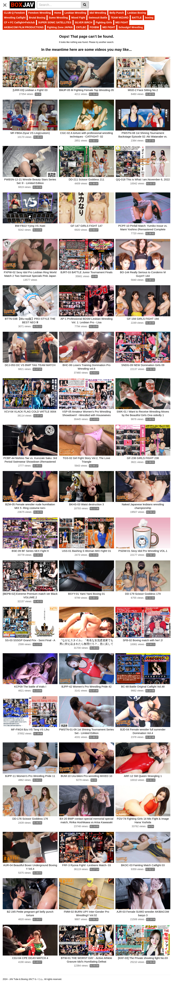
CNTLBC (81, 27)
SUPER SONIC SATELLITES (54, 22)
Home (57, 12)
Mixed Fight (78, 17)
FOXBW (94, 27)
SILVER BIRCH (83, 22)
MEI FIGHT (121, 22)
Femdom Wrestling (39, 12)
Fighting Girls (104, 22)
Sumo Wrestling (58, 17)
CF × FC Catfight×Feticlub (19, 22)
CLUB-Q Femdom (14, 12)
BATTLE (137, 17)
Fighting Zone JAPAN (60, 27)
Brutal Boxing (37, 17)
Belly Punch (117, 12)
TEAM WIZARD (120, 17)
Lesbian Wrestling (75, 12)
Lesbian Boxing (136, 12)
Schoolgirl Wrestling (131, 27)
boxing (149, 17)
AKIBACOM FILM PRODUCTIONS (24, 27)
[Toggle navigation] (6, 4)
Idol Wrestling (98, 12)
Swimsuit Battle (98, 17)
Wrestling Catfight (14, 17)
